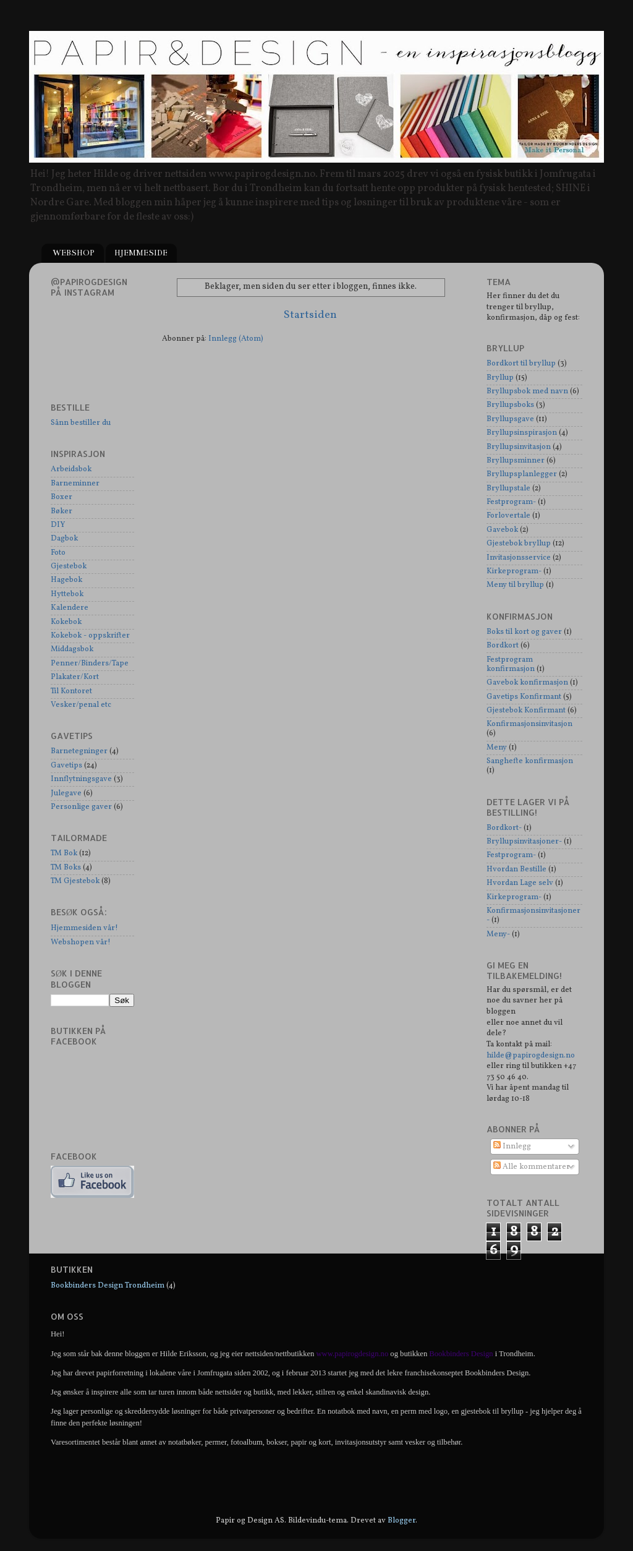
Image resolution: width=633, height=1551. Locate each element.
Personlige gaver (81, 807)
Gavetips (66, 765)
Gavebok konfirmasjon (527, 682)
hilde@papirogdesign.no (530, 1055)
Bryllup (500, 377)
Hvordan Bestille (516, 869)
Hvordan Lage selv (519, 883)
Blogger (401, 1520)
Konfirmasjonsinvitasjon (529, 724)
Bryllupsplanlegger (521, 474)
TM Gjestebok (75, 881)
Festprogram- (511, 502)
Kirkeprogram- (514, 571)
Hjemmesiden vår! (84, 928)
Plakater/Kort (75, 677)
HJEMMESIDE (141, 253)
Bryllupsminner (515, 460)
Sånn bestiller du (81, 423)
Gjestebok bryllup (518, 543)
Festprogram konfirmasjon (510, 664)
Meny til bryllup (515, 585)
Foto (58, 552)
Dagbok (64, 538)
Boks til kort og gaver (524, 632)
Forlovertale (508, 515)
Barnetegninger (79, 751)
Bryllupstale (508, 488)
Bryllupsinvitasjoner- (524, 841)
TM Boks (66, 867)
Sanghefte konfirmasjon (529, 761)
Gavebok (502, 530)
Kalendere (69, 607)
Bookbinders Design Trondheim (107, 1285)
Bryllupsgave (510, 419)
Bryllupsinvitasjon (518, 447)
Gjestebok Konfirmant (526, 710)
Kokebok (66, 622)
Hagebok (66, 580)
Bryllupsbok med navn (527, 391)
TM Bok (64, 853)
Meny (496, 747)
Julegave (66, 793)
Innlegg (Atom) (235, 338)
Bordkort (502, 645)
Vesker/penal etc (81, 705)
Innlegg (512, 1146)
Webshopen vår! (81, 942)
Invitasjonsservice (518, 557)
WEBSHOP (74, 253)
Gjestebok (69, 566)
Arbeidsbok (71, 469)
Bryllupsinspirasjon (521, 432)
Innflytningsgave (81, 779)
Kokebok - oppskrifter (90, 635)
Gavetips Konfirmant (523, 697)
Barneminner (75, 483)
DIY (58, 525)
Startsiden (310, 315)
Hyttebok (67, 594)
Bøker (61, 511)
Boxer (61, 497)
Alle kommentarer (531, 1167)
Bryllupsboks (510, 405)
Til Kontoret (71, 691)
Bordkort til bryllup (521, 363)
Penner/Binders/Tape (90, 663)
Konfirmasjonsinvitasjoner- (533, 915)
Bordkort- (504, 828)
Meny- (498, 934)
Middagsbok (72, 649)
